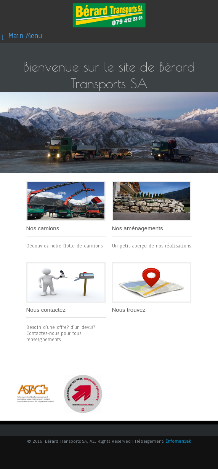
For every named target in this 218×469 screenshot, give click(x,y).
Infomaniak (178, 441)
